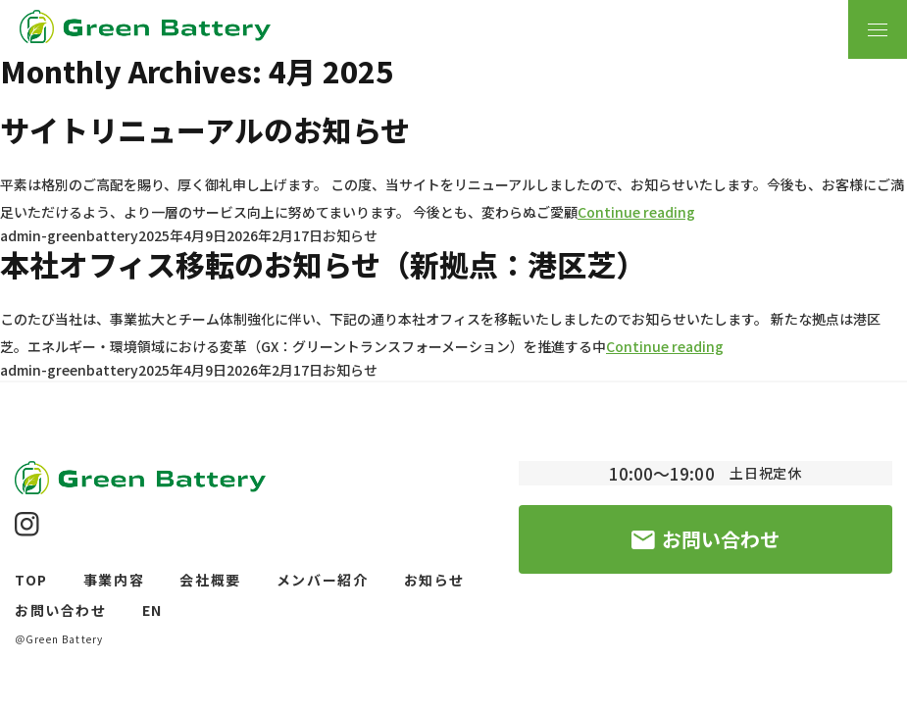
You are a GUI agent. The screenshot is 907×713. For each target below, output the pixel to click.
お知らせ (350, 235)
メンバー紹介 (323, 579)
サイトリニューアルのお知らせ (205, 129)
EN (152, 610)
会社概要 (210, 579)
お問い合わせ (61, 610)
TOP (31, 579)
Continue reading (636, 212)
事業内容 (114, 579)
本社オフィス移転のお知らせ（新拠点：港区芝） (322, 263)
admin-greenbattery (69, 235)
